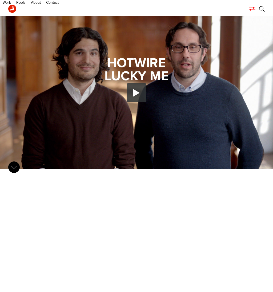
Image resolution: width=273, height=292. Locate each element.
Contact (74, 9)
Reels (42, 9)
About (57, 9)
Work (28, 9)
